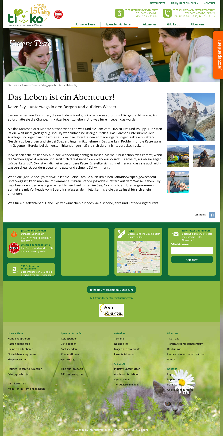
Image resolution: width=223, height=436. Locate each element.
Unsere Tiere (85, 24)
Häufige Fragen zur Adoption (25, 369)
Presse (171, 359)
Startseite (13, 85)
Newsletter (158, 3)
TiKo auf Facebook (72, 369)
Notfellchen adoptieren (22, 354)
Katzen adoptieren (19, 343)
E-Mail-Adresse (180, 244)
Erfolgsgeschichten (52, 85)
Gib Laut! (173, 24)
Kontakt (209, 3)
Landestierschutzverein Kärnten (186, 354)
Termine (119, 338)
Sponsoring (68, 359)
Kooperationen (70, 354)
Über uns (198, 24)
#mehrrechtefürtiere (126, 374)
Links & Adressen (124, 354)
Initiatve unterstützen (127, 369)
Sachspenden (69, 349)
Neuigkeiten (121, 343)
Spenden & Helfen (119, 24)
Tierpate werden (17, 359)
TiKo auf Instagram (72, 374)
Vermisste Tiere (17, 383)
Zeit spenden (68, 343)
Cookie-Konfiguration (180, 389)
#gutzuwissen (122, 379)
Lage (170, 374)
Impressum (173, 379)
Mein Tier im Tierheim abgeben (26, 388)
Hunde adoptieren (19, 338)
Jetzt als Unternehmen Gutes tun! (111, 289)
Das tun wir (174, 349)
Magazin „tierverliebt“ (127, 349)
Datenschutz (174, 384)
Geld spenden (69, 338)
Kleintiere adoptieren (20, 349)
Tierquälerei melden (184, 3)
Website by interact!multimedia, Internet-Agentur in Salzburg (111, 429)
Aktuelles (150, 24)
